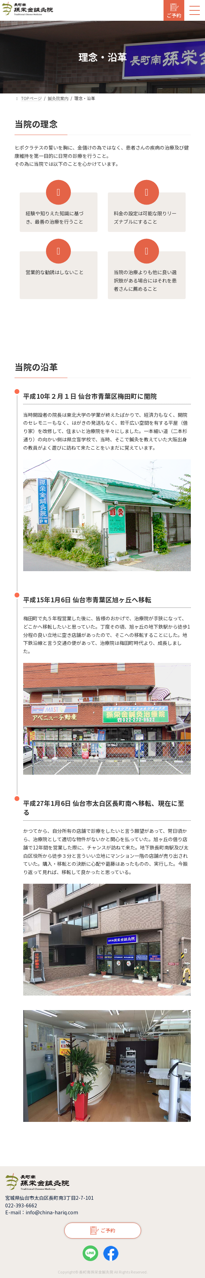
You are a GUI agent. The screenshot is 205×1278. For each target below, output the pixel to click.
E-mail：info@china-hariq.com (41, 1212)
